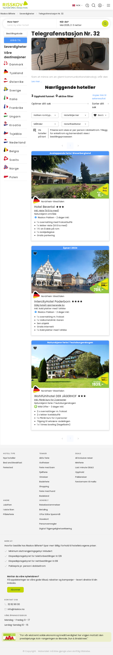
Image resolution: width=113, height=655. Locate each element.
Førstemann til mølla (85, 481)
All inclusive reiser (84, 457)
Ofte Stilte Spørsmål (49, 514)
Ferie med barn (47, 467)
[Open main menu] (108, 5)
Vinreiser (43, 476)
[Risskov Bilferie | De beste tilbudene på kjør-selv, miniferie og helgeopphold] (15, 5)
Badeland (44, 495)
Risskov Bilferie (8, 13)
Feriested (8, 467)
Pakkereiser (81, 476)
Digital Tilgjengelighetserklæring (55, 528)
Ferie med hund (47, 491)
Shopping (44, 486)
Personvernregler (48, 523)
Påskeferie (8, 514)
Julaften (7, 504)
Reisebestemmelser (49, 504)
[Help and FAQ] (87, 5)
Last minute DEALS (84, 467)
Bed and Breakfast (12, 462)
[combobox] (44, 115)
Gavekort (44, 519)
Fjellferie (43, 472)
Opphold (79, 472)
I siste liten (8, 509)
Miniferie (79, 462)
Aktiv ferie (44, 457)
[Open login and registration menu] (101, 5)
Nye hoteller (9, 457)
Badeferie (44, 481)
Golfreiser (44, 462)
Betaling (43, 509)
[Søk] (105, 23)
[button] (30, 23)
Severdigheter (27, 13)
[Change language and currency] (77, 5)
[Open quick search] (93, 5)
